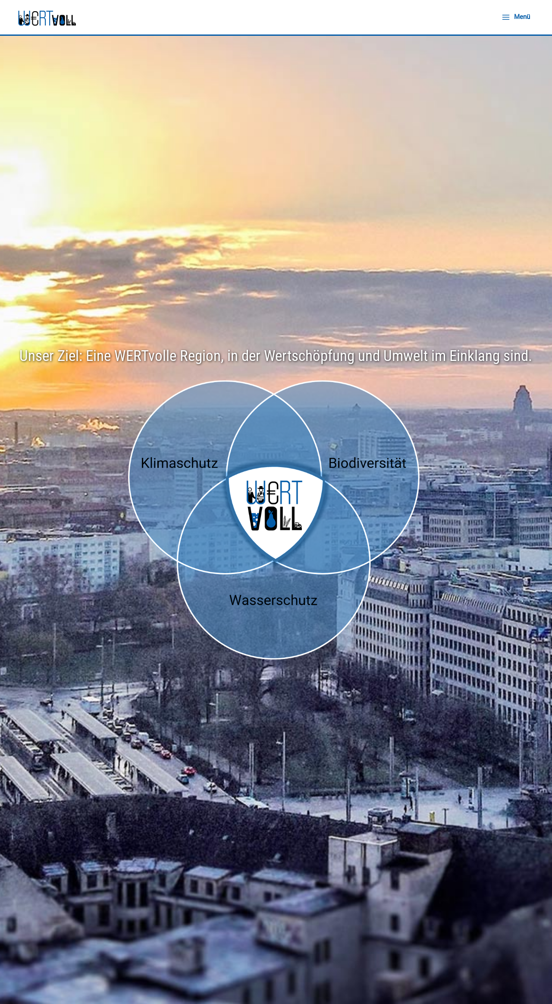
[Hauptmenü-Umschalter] (516, 17)
